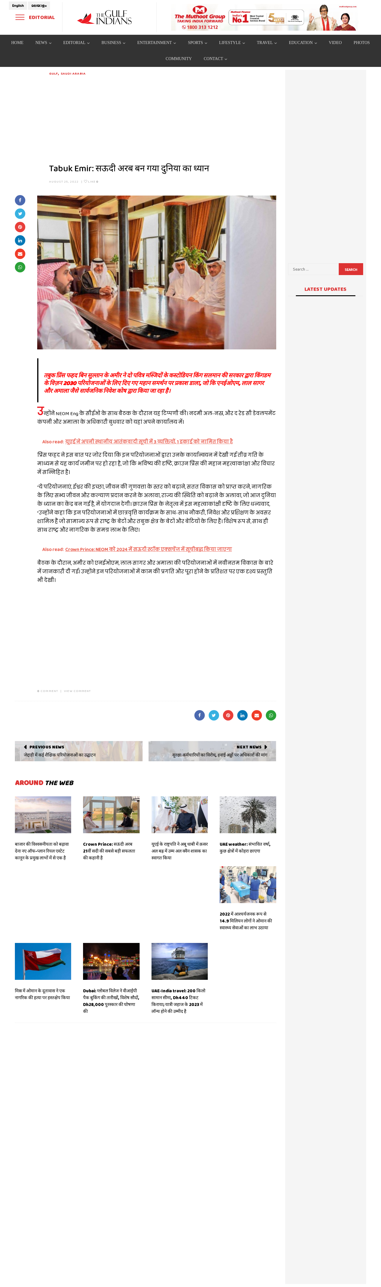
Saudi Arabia (73, 73)
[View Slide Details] (265, 17)
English (18, 5)
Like (91, 181)
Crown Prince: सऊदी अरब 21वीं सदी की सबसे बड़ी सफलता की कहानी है (109, 851)
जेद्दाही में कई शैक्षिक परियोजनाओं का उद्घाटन (60, 755)
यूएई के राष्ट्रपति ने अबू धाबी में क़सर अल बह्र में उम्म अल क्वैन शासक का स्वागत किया (180, 851)
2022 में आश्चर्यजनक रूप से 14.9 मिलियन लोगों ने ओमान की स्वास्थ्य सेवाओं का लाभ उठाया (246, 921)
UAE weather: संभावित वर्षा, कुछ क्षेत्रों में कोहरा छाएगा (245, 847)
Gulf (53, 73)
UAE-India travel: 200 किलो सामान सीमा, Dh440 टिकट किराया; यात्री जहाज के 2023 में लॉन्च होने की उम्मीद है (178, 1001)
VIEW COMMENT (77, 690)
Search (351, 269)
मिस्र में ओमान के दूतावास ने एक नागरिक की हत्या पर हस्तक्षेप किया (42, 994)
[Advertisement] (162, 117)
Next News (249, 747)
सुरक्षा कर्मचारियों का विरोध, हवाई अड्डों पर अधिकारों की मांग (219, 755)
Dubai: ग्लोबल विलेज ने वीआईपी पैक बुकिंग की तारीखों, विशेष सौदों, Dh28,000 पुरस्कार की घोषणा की (111, 1001)
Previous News (46, 747)
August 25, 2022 (64, 181)
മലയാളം (39, 5)
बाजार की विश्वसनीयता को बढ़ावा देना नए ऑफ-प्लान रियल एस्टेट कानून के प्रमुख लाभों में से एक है (42, 851)
